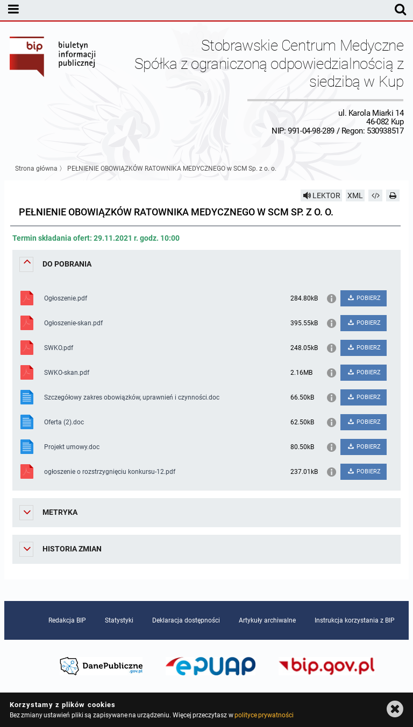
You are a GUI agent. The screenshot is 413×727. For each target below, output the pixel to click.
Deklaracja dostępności (186, 620)
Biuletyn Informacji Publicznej (53, 86)
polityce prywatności (264, 715)
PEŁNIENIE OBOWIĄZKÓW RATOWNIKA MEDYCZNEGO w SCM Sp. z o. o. (171, 168)
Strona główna (36, 168)
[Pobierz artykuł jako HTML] (375, 195)
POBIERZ (364, 298)
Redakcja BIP (67, 620)
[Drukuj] (393, 195)
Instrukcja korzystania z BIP (355, 620)
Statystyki (119, 620)
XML (355, 195)
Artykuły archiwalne (267, 620)
